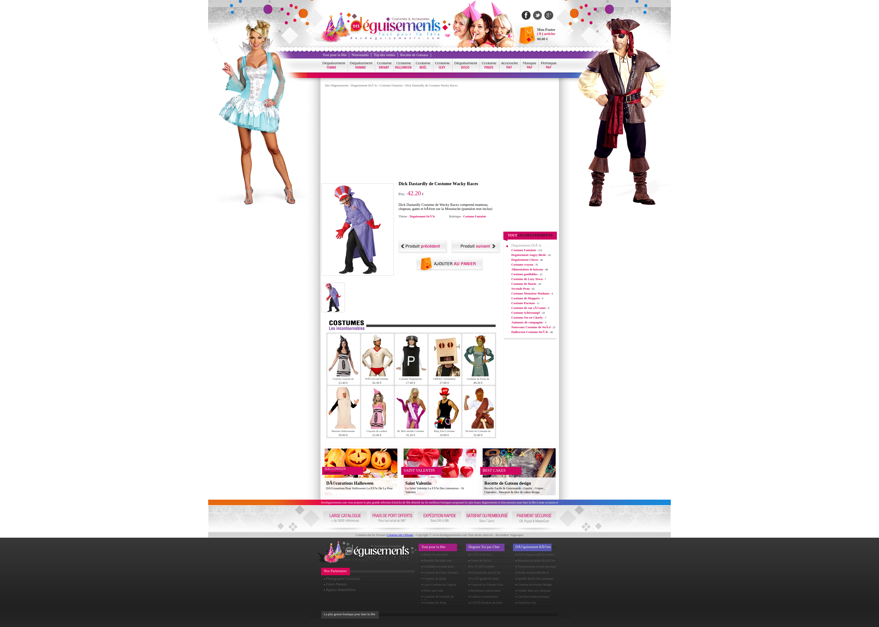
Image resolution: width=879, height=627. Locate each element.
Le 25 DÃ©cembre (483, 566)
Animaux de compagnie (527, 322)
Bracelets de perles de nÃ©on (536, 560)
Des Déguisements (336, 85)
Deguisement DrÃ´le (364, 85)
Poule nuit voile (433, 590)
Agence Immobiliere (341, 590)
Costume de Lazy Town (527, 279)
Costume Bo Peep (435, 602)
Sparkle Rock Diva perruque (535, 578)
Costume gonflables (524, 274)
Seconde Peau (520, 288)
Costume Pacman (523, 303)
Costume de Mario (523, 284)
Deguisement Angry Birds (528, 255)
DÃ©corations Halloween (349, 483)
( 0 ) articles (546, 34)
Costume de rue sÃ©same (528, 308)
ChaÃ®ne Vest (527, 602)
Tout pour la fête (334, 55)
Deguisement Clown (524, 259)
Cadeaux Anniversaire (484, 596)
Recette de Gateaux (414, 55)
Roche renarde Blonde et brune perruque (532, 574)
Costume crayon (522, 264)
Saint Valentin (418, 483)
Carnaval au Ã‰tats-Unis (487, 584)
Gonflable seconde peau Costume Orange (437, 568)
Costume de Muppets (525, 298)
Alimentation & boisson (527, 269)
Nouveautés (360, 55)
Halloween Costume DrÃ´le (529, 332)
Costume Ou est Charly (527, 317)
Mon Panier (546, 30)
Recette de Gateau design (507, 483)
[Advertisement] (455, 229)
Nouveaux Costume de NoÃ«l (531, 327)
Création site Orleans (400, 535)
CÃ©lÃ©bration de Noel (486, 602)
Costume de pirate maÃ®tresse (433, 580)
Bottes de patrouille (436, 554)
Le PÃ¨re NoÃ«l (481, 554)
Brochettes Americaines (485, 590)
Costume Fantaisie (391, 85)
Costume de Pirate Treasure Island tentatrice (439, 574)
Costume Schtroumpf (525, 312)
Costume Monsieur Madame (530, 293)
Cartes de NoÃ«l (481, 560)
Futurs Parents (336, 584)
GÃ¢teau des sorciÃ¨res (486, 572)
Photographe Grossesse (343, 579)
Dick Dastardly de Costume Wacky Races (431, 85)
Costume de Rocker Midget (535, 584)
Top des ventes (384, 55)
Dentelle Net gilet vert (438, 560)
